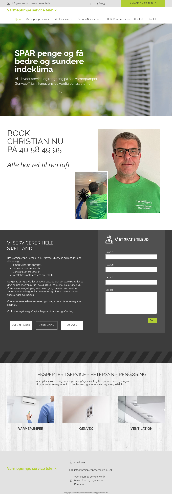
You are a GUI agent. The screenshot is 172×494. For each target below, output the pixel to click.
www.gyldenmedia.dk (100, 492)
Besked (109, 290)
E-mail (109, 277)
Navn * (109, 252)
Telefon (109, 264)
